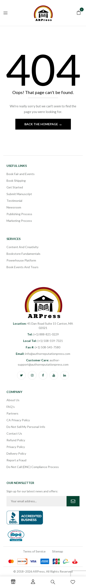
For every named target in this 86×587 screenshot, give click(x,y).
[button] (79, 12)
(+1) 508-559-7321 (43, 341)
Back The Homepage (41, 124)
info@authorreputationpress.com (43, 353)
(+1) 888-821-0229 (43, 334)
